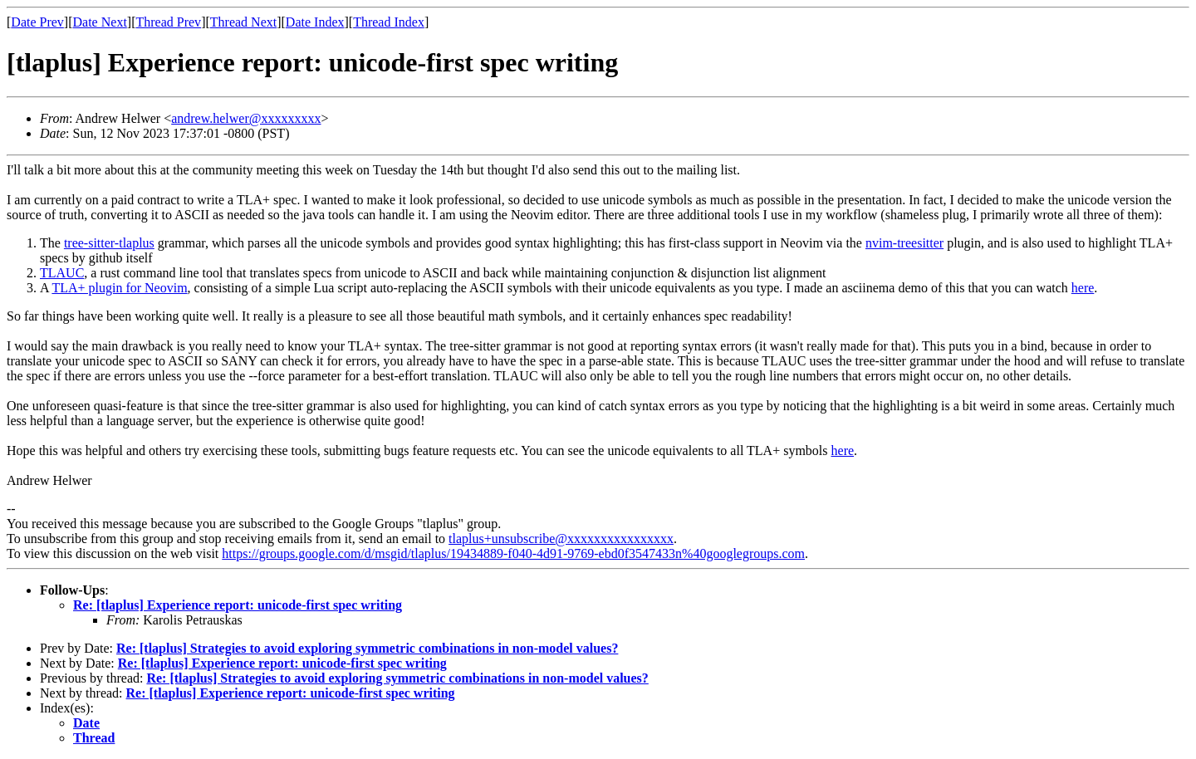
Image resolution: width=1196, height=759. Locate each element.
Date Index (315, 22)
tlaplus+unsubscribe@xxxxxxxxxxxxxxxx (561, 538)
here (1083, 288)
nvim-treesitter (904, 243)
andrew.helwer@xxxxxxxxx (246, 118)
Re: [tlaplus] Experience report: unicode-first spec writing (237, 605)
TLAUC (62, 273)
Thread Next (243, 22)
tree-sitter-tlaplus (109, 243)
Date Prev (37, 22)
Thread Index (388, 22)
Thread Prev (168, 22)
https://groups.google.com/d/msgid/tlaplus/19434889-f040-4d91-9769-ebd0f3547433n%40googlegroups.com (513, 553)
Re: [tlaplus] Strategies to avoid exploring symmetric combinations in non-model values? (367, 648)
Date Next (100, 22)
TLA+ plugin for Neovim (119, 288)
